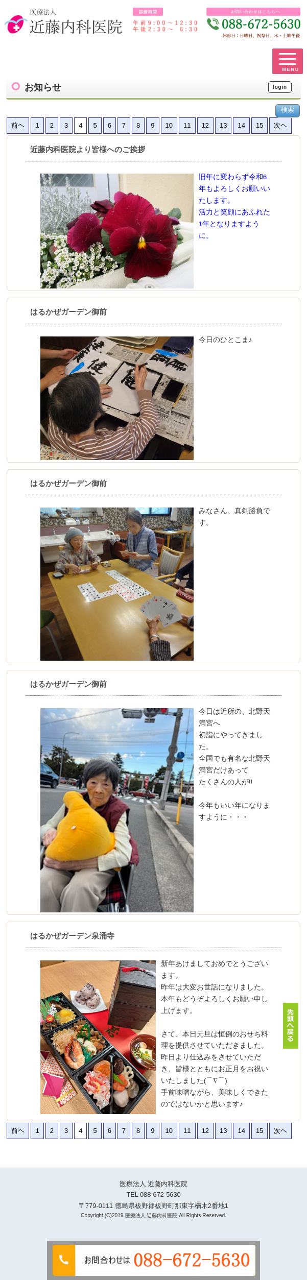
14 (241, 125)
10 (169, 125)
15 (259, 125)
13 (223, 125)
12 (205, 125)
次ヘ (280, 125)
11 (187, 125)
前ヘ (18, 125)
